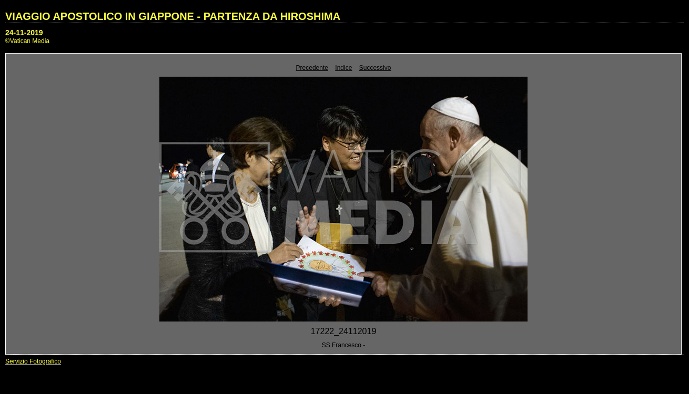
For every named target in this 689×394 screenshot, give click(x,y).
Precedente (312, 67)
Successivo (375, 67)
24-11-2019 (24, 32)
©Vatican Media (27, 41)
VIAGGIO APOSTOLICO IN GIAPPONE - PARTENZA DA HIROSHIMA (172, 16)
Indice (343, 67)
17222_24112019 (344, 331)
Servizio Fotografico (33, 361)
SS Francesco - (344, 345)
